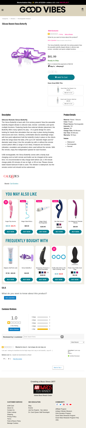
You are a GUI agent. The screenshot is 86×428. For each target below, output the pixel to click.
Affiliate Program (60, 409)
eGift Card (10, 406)
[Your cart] (82, 9)
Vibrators (13, 18)
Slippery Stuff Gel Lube (10, 268)
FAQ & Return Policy (14, 421)
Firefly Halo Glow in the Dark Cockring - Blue (59, 268)
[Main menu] (2, 9)
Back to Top (58, 367)
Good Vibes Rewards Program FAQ (67, 418)
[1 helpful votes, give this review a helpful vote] (4, 359)
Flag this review (17, 359)
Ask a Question (52, 40)
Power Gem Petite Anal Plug (75, 268)
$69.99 (75, 227)
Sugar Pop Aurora (10, 221)
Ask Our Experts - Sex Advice (38, 410)
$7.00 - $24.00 (10, 273)
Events (30, 408)
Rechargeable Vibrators (24, 18)
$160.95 (43, 227)
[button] (58, 224)
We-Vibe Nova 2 (59, 221)
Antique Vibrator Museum (63, 411)
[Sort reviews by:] (77, 342)
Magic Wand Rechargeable (43, 222)
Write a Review (69, 34)
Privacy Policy (11, 417)
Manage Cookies (12, 423)
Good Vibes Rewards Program (65, 415)
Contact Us (10, 410)
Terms (9, 419)
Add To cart (61, 77)
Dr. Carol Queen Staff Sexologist (39, 412)
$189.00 (42, 275)
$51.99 (75, 275)
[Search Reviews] (44, 336)
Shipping (10, 414)
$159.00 (59, 227)
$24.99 (26, 273)
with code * (43, 2)
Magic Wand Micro (26, 221)
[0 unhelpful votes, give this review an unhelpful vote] (9, 359)
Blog (29, 406)
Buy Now (10, 232)
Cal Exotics (14, 184)
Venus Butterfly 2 (27, 268)
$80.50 (27, 226)
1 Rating (60, 34)
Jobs (57, 420)
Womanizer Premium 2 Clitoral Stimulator (42, 268)
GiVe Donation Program (63, 413)
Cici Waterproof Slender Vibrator (75, 222)
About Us (10, 408)
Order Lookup (11, 412)
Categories (5, 18)
